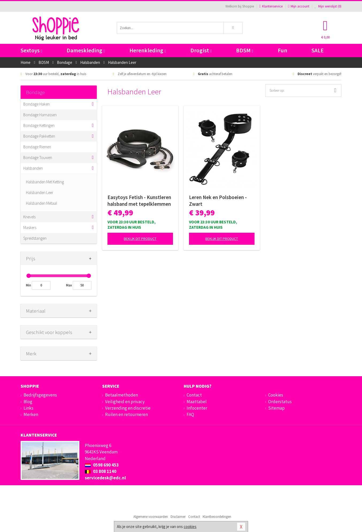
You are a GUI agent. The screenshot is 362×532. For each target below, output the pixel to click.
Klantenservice (271, 6)
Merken (31, 414)
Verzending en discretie (128, 408)
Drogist (200, 50)
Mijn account (298, 6)
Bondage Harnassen (40, 114)
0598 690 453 (102, 465)
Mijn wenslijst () (328, 6)
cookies (190, 526)
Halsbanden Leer (39, 192)
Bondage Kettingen (39, 125)
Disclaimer (178, 516)
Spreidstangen (35, 238)
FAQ (190, 414)
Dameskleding (86, 50)
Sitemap (276, 408)
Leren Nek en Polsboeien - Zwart (218, 200)
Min (28, 285)
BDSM (244, 50)
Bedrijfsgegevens (40, 395)
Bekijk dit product (140, 238)
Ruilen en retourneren (126, 414)
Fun (282, 50)
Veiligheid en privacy (125, 402)
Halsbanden (33, 168)
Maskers (29, 227)
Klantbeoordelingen (217, 516)
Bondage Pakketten (39, 136)
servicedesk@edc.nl (105, 478)
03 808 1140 (100, 471)
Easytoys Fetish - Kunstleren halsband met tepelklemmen (139, 200)
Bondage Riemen (37, 146)
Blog (28, 402)
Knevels (29, 216)
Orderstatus (280, 402)
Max (69, 285)
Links (28, 408)
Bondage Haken (36, 104)
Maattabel (197, 402)
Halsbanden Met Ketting (45, 181)
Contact (194, 395)
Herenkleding (147, 50)
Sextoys (31, 50)
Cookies (275, 395)
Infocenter (197, 408)
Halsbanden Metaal (41, 203)
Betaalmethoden (121, 395)
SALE (317, 50)
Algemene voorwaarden (150, 516)
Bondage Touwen (37, 157)
